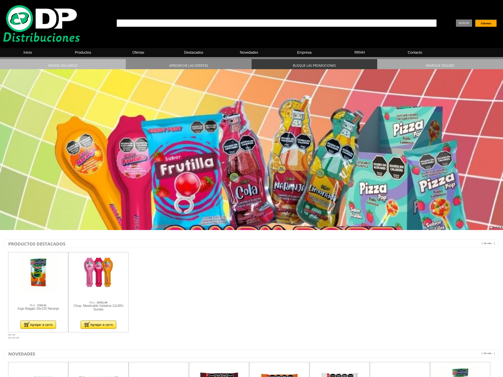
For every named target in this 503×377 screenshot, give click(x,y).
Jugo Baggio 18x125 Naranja (38, 308)
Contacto (415, 52)
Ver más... (488, 243)
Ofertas (138, 52)
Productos (83, 52)
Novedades (249, 52)
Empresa (304, 52)
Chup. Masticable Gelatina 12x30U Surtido (98, 307)
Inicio (28, 52)
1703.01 (41, 305)
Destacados (193, 52)
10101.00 (102, 302)
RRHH (359, 52)
